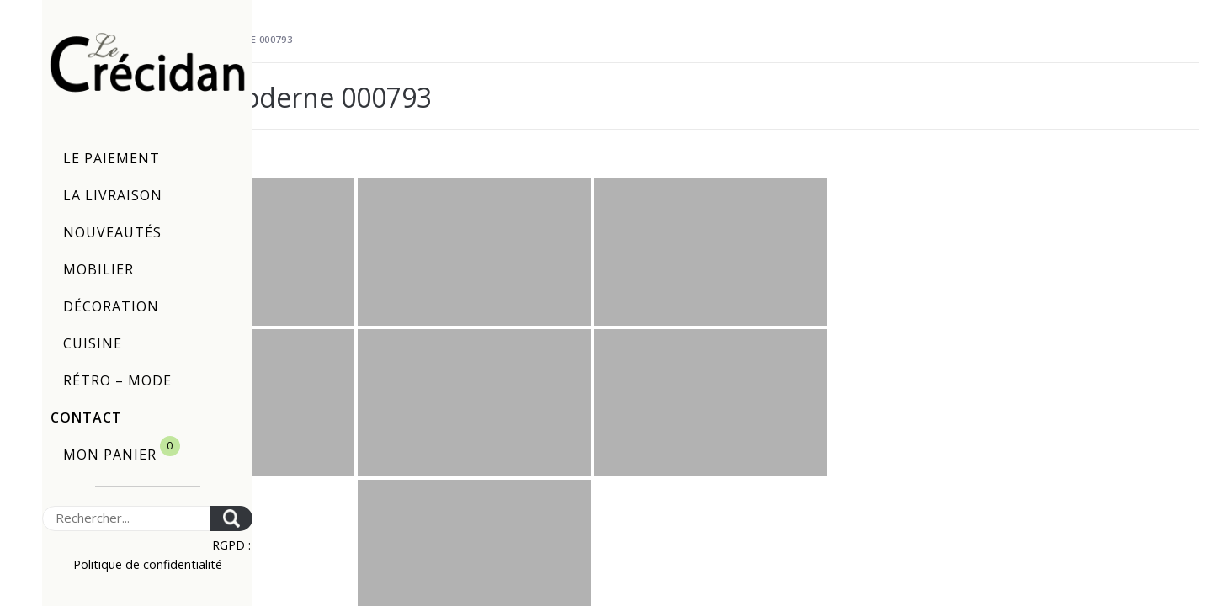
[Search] (126, 518)
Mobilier (98, 269)
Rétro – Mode (117, 380)
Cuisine (92, 343)
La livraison (112, 195)
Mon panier (121, 450)
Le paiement (111, 158)
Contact (86, 417)
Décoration (111, 306)
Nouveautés (112, 232)
